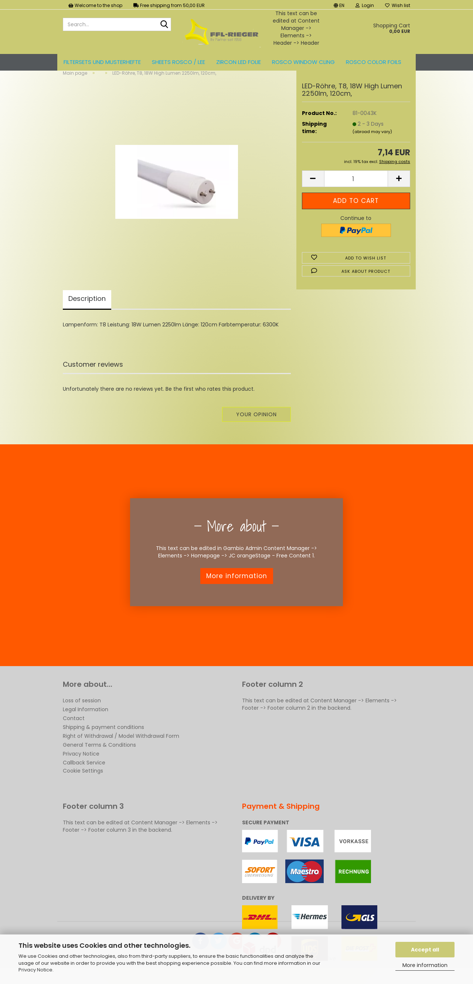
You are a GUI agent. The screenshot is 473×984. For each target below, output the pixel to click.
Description (87, 310)
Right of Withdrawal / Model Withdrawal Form (121, 748)
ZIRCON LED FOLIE (238, 62)
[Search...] (164, 24)
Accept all (425, 949)
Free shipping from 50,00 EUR (169, 5)
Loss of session (82, 712)
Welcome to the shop (95, 5)
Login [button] (364, 5)
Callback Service (84, 774)
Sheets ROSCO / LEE (178, 62)
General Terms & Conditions (99, 757)
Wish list (397, 5)
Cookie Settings (83, 783)
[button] (339, 4)
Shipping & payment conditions (103, 739)
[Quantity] (356, 191)
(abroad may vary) (372, 144)
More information (425, 965)
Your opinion (256, 426)
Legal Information (85, 721)
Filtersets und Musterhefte (102, 62)
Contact (74, 730)
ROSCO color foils (373, 62)
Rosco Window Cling (303, 62)
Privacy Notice (35, 969)
